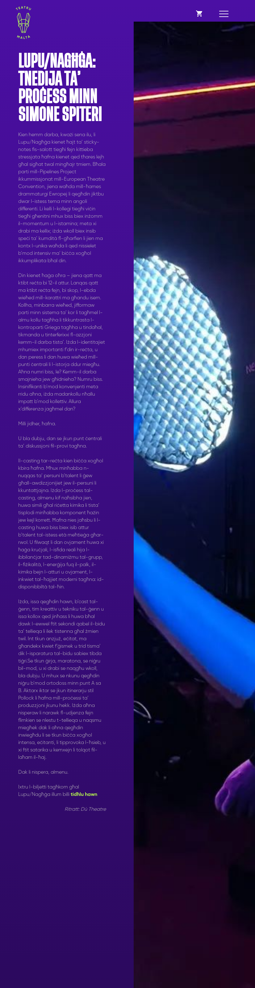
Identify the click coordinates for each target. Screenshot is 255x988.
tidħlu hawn (84, 794)
